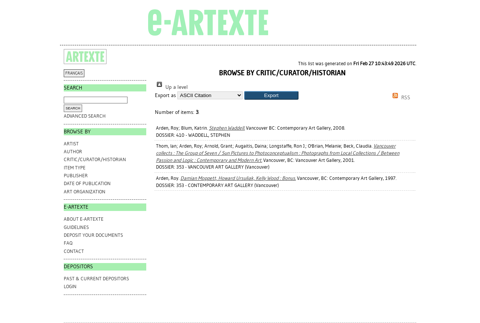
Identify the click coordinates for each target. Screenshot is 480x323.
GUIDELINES (76, 227)
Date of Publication (87, 183)
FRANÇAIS (74, 73)
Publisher (76, 175)
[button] (271, 95)
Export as (165, 95)
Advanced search (85, 116)
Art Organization (84, 191)
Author (73, 151)
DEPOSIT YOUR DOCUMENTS (93, 235)
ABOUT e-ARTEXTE (84, 219)
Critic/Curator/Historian (95, 159)
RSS (400, 97)
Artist (71, 144)
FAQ (68, 243)
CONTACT (74, 251)
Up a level (171, 87)
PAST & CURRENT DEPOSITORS (96, 278)
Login (70, 286)
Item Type (75, 167)
